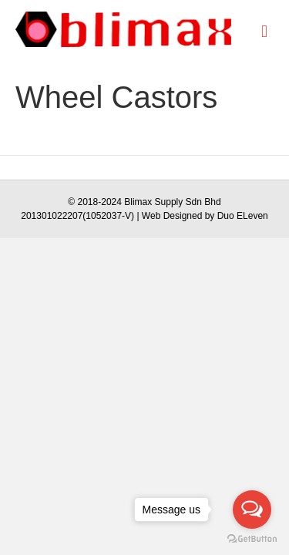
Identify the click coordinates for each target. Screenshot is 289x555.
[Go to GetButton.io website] (252, 539)
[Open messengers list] (252, 509)
